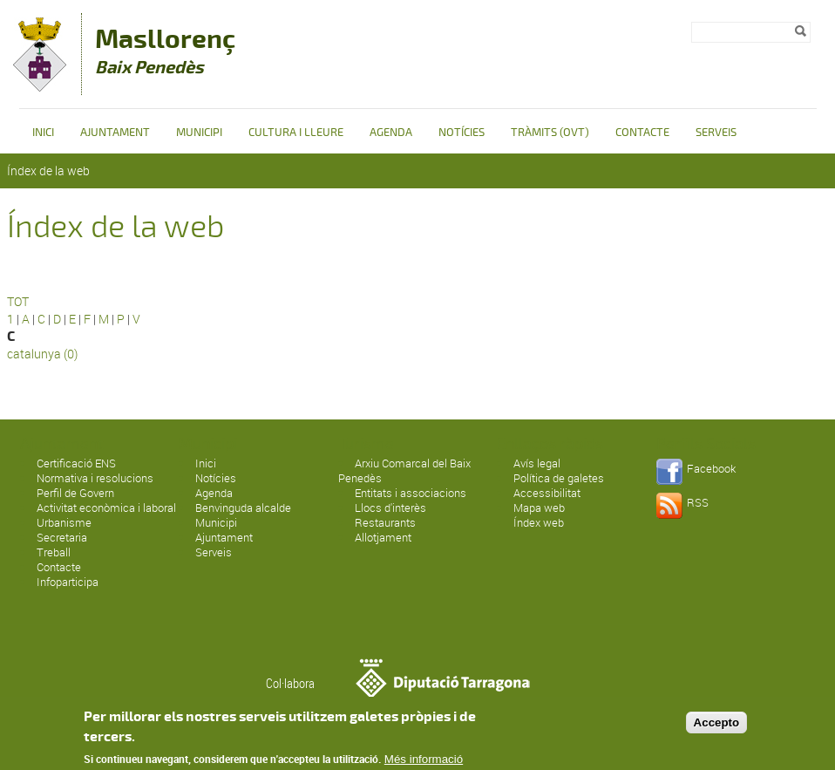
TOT (18, 301)
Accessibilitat (546, 493)
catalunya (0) (42, 353)
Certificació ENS (76, 463)
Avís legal (536, 463)
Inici (43, 133)
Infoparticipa (67, 581)
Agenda (391, 133)
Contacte (642, 133)
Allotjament (383, 537)
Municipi (199, 133)
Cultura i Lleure (295, 133)
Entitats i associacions (410, 493)
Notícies (461, 133)
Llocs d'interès (390, 507)
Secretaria (62, 537)
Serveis (716, 133)
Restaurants (385, 522)
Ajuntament (115, 133)
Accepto (717, 730)
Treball (54, 552)
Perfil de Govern (75, 493)
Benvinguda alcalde (243, 507)
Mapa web (539, 507)
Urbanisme (64, 522)
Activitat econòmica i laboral (106, 507)
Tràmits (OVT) (550, 133)
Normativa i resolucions (95, 478)
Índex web (538, 522)
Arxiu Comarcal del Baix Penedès (404, 470)
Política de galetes (558, 478)
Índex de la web (48, 170)
